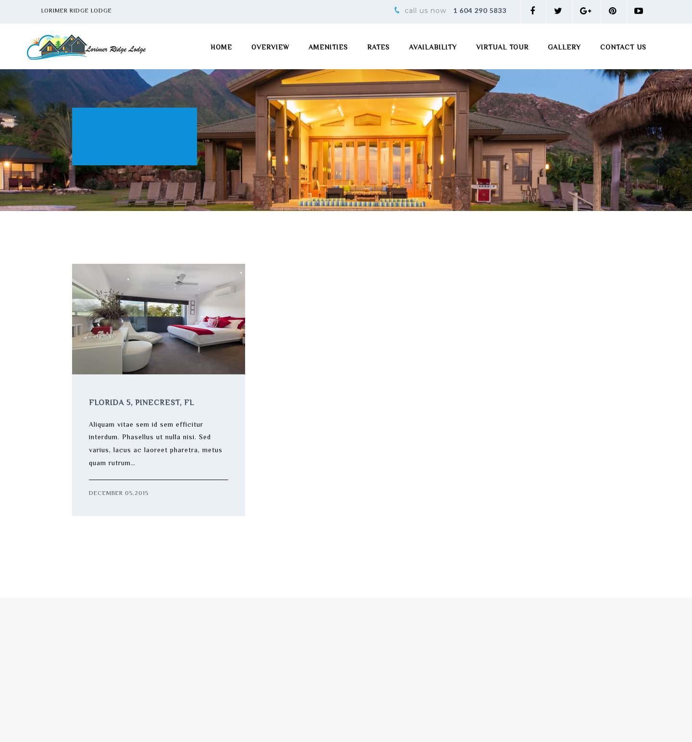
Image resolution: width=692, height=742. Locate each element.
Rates (378, 48)
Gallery (564, 48)
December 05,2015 (118, 493)
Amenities (328, 48)
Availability (433, 48)
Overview (270, 48)
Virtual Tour (502, 48)
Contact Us (623, 48)
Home (221, 48)
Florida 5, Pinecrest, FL (141, 403)
